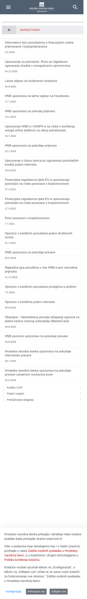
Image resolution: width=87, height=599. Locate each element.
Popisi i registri (45, 393)
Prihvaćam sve (36, 591)
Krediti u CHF (45, 387)
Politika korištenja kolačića (21, 559)
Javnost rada (30, 29)
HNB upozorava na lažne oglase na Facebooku (37, 96)
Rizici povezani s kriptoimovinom (27, 218)
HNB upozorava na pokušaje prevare (30, 252)
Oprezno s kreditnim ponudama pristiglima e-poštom (40, 286)
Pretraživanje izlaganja (45, 399)
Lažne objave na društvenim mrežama (31, 81)
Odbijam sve (58, 591)
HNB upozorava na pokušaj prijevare (30, 111)
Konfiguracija (13, 591)
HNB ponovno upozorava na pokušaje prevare (36, 336)
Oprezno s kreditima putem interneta (30, 302)
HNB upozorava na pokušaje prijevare (31, 145)
